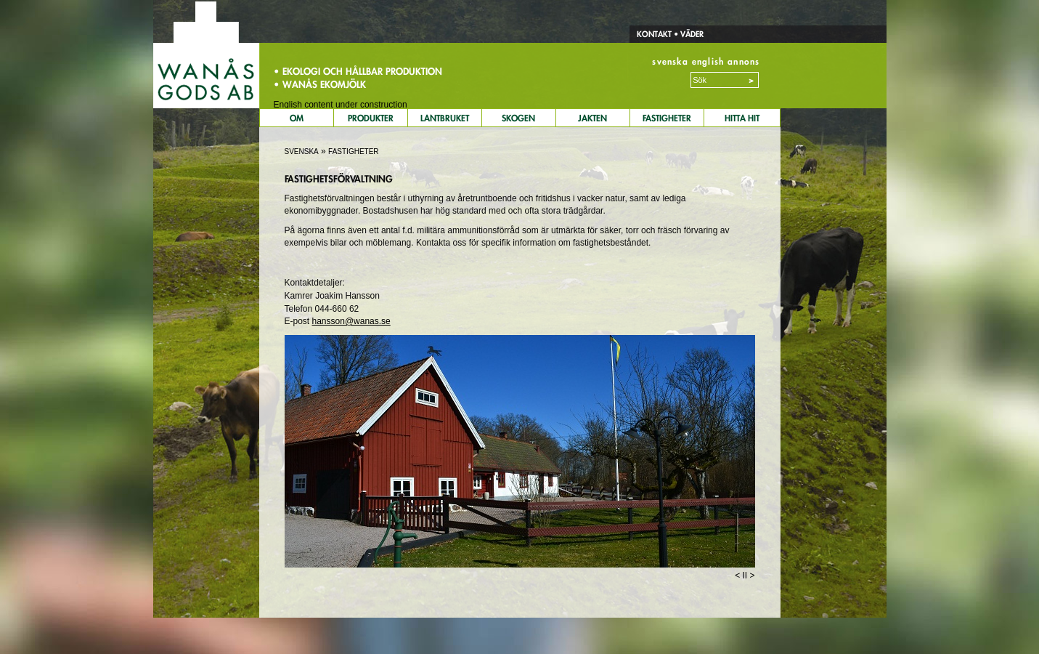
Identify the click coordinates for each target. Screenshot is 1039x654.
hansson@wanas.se (351, 321)
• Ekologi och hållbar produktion (358, 71)
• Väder (688, 34)
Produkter (371, 118)
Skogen (518, 118)
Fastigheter (667, 118)
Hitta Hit (742, 118)
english (708, 61)
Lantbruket (444, 118)
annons (743, 61)
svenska (670, 61)
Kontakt (654, 34)
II (744, 575)
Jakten (592, 118)
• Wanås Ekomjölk (320, 84)
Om (296, 118)
